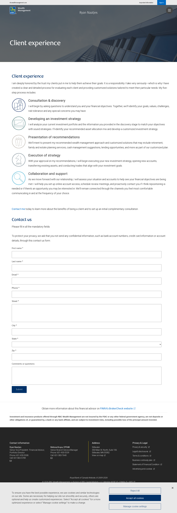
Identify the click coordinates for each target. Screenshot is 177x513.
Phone (15, 288)
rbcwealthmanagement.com (18, 2)
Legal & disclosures (140, 451)
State (15, 339)
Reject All (135, 490)
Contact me (18, 209)
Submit (19, 389)
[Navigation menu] (169, 10)
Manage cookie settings (135, 506)
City (14, 326)
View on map (97, 455)
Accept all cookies (135, 497)
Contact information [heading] (19, 443)
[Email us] (11, 460)
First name (17, 248)
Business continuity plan (142, 460)
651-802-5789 (20, 458)
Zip (14, 351)
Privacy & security (140, 447)
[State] (87, 344)
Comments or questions (23, 364)
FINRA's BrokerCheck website (116, 408)
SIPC (131, 482)
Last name (17, 262)
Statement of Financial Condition (146, 464)
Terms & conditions (140, 455)
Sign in (161, 3)
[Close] (173, 488)
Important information (146, 2)
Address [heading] (96, 443)
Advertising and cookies (142, 469)
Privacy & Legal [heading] (139, 443)
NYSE (113, 482)
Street (15, 301)
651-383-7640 (60, 455)
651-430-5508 (22, 455)
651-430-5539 (63, 452)
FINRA (122, 482)
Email (15, 275)
